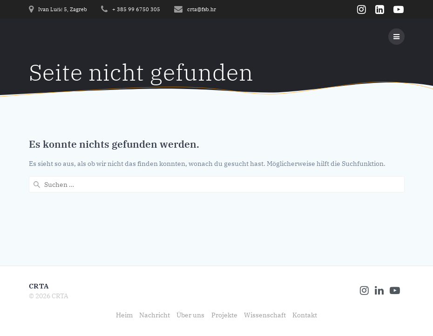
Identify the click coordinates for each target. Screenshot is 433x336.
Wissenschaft (265, 315)
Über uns (190, 315)
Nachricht (154, 315)
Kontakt (304, 315)
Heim (124, 315)
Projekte (224, 315)
